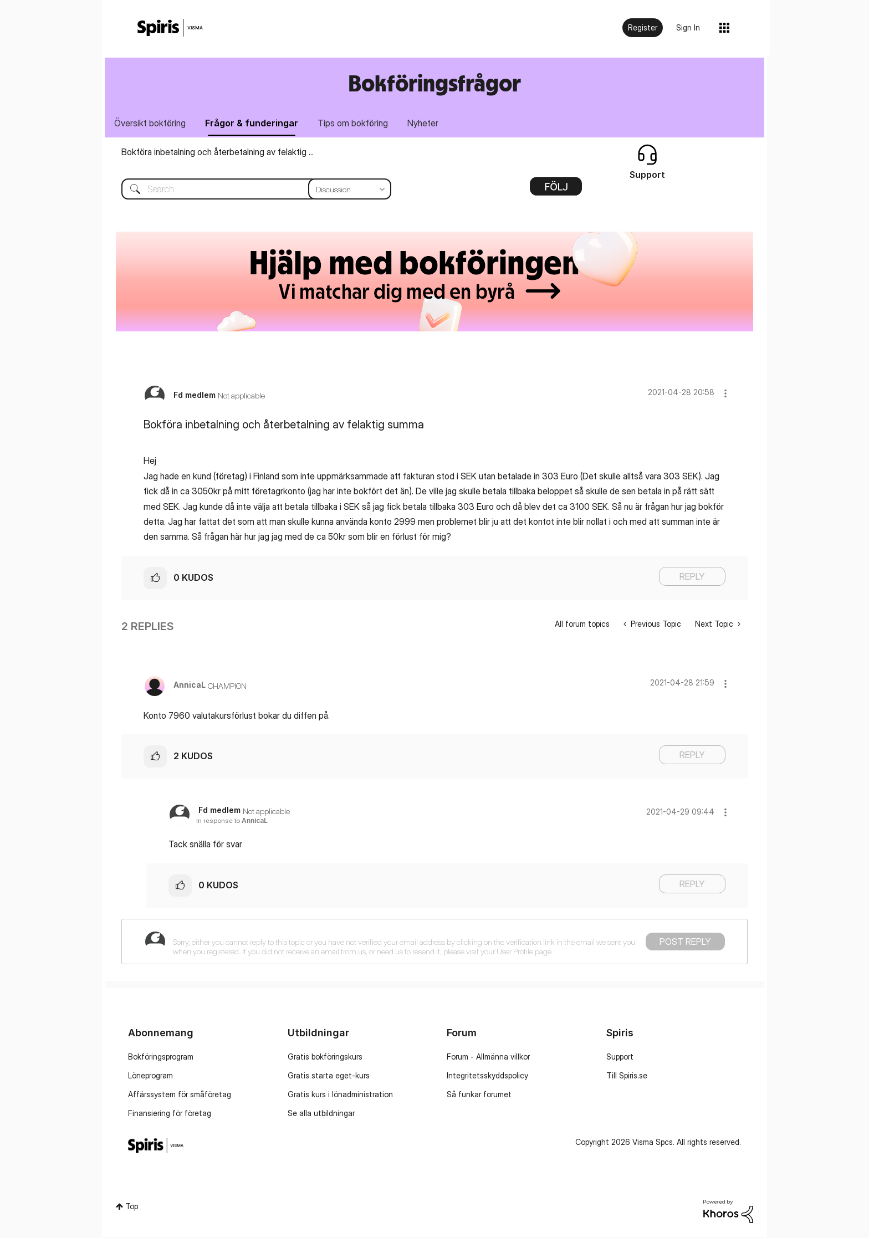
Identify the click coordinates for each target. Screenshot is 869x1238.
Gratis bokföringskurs (325, 1057)
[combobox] (248, 190)
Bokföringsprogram (160, 1057)
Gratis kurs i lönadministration (340, 1095)
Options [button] (556, 191)
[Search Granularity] (349, 190)
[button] (725, 394)
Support (619, 1057)
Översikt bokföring (151, 123)
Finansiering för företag (169, 1114)
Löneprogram (150, 1076)
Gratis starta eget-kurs (329, 1076)
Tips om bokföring (357, 123)
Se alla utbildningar (321, 1114)
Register (642, 27)
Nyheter (428, 123)
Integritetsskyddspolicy (487, 1076)
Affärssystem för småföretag (179, 1095)
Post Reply (685, 942)
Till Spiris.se (626, 1076)
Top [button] (131, 1206)
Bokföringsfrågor (434, 83)
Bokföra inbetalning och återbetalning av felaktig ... (217, 152)
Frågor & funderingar (254, 123)
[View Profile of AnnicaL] (189, 685)
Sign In (688, 27)
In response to (232, 821)
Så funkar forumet (479, 1095)
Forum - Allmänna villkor (488, 1057)
